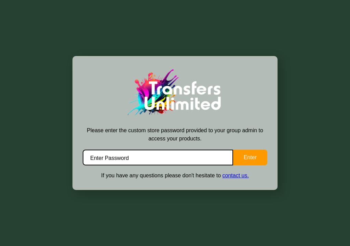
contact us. (236, 175)
